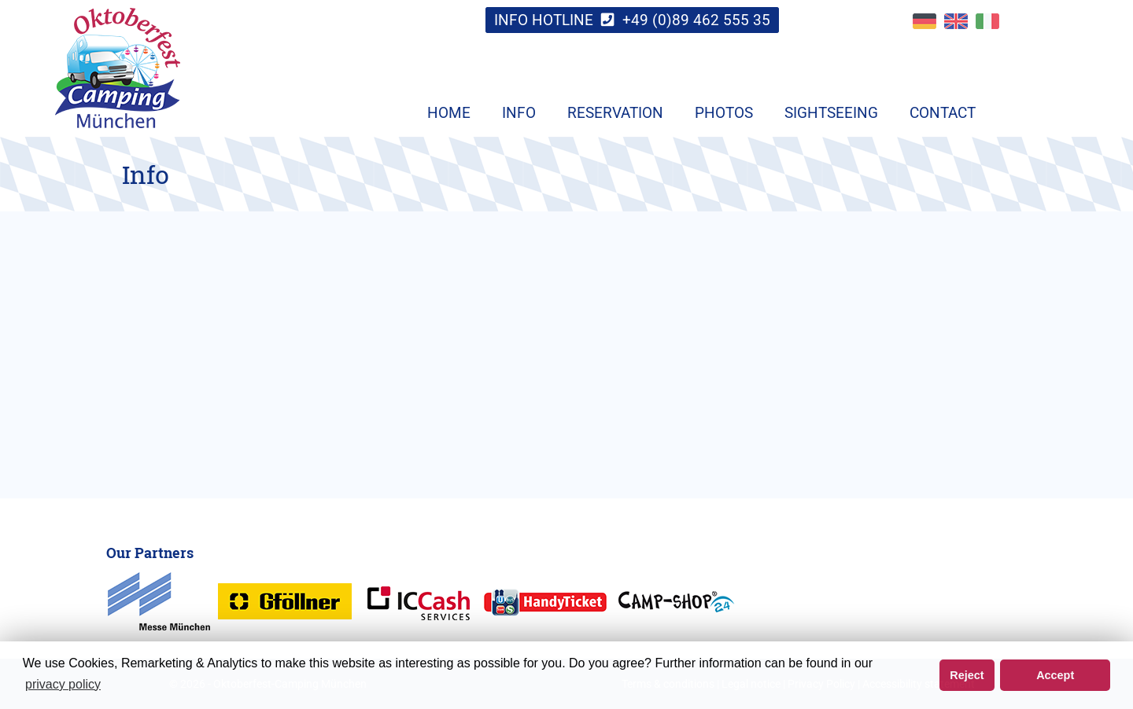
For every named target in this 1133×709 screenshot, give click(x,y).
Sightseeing (831, 113)
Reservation (615, 113)
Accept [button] (1055, 675)
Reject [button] (967, 675)
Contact (943, 113)
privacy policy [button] (63, 684)
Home (449, 113)
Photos (724, 113)
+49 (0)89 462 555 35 (696, 20)
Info (519, 113)
